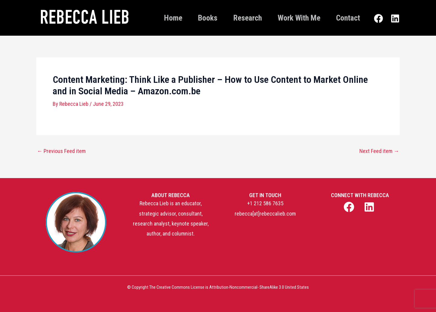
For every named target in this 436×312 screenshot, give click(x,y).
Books (207, 17)
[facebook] (349, 207)
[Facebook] (378, 18)
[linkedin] (370, 207)
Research (247, 17)
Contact (348, 17)
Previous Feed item (61, 151)
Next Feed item (379, 151)
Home (173, 17)
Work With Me (299, 17)
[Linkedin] (395, 18)
